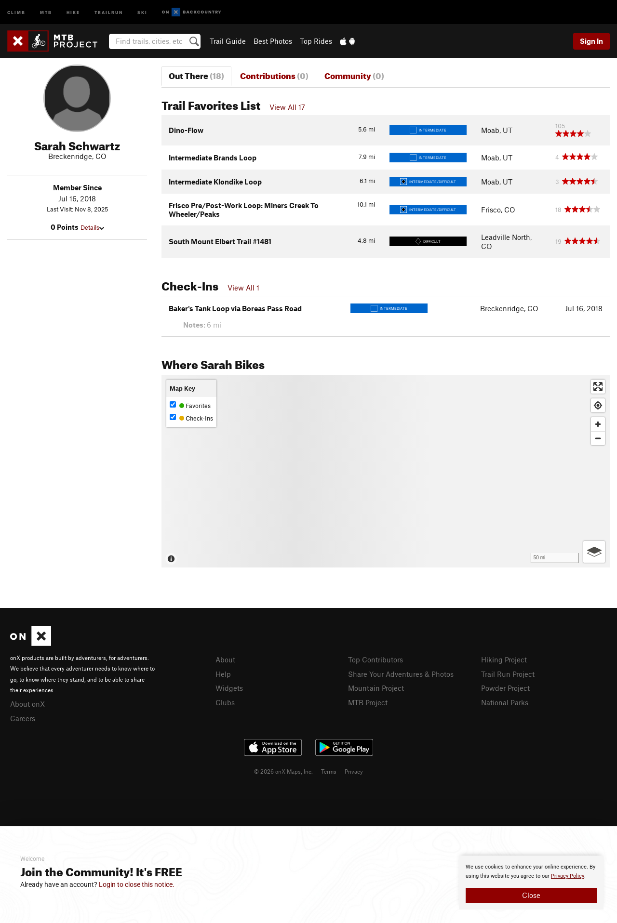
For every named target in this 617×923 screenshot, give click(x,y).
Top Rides (316, 41)
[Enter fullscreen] (598, 387)
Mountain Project (376, 688)
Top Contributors (375, 659)
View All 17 (287, 107)
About (225, 659)
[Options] (594, 552)
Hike (73, 12)
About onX (27, 703)
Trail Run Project (508, 674)
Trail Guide (228, 41)
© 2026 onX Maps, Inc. (283, 771)
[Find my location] (598, 405)
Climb (16, 12)
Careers (22, 718)
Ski (142, 12)
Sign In (591, 41)
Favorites (190, 405)
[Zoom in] (598, 424)
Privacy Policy (567, 876)
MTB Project (368, 702)
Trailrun (108, 12)
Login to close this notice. (136, 884)
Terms (328, 771)
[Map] (385, 471)
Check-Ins (191, 418)
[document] (531, 882)
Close (531, 895)
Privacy (354, 771)
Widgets (229, 688)
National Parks (504, 702)
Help (223, 674)
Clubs (225, 702)
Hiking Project (504, 659)
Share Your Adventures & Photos (401, 674)
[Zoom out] (598, 438)
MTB (46, 12)
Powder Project (505, 688)
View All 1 (243, 287)
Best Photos (273, 41)
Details (92, 227)
